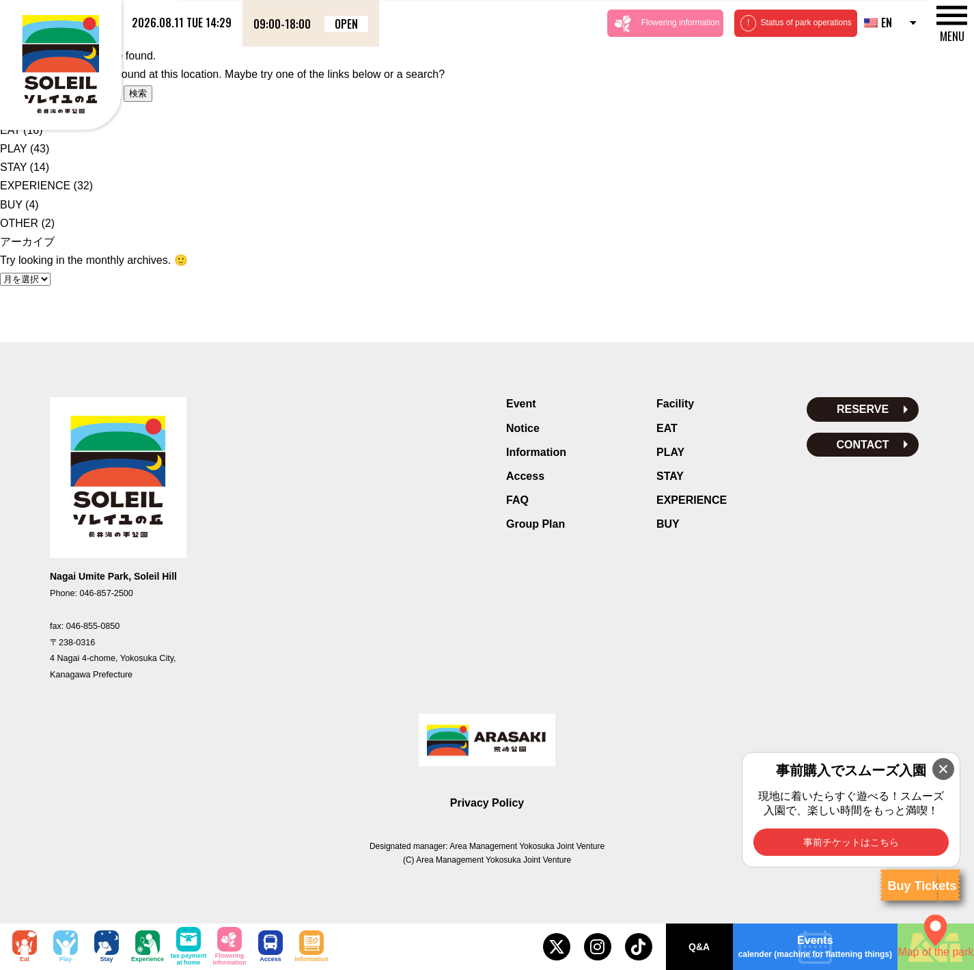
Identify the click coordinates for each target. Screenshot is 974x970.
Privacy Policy (487, 803)
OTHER (19, 223)
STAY (13, 167)
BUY (11, 205)
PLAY (13, 148)
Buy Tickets (921, 886)
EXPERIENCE (35, 185)
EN (878, 22)
